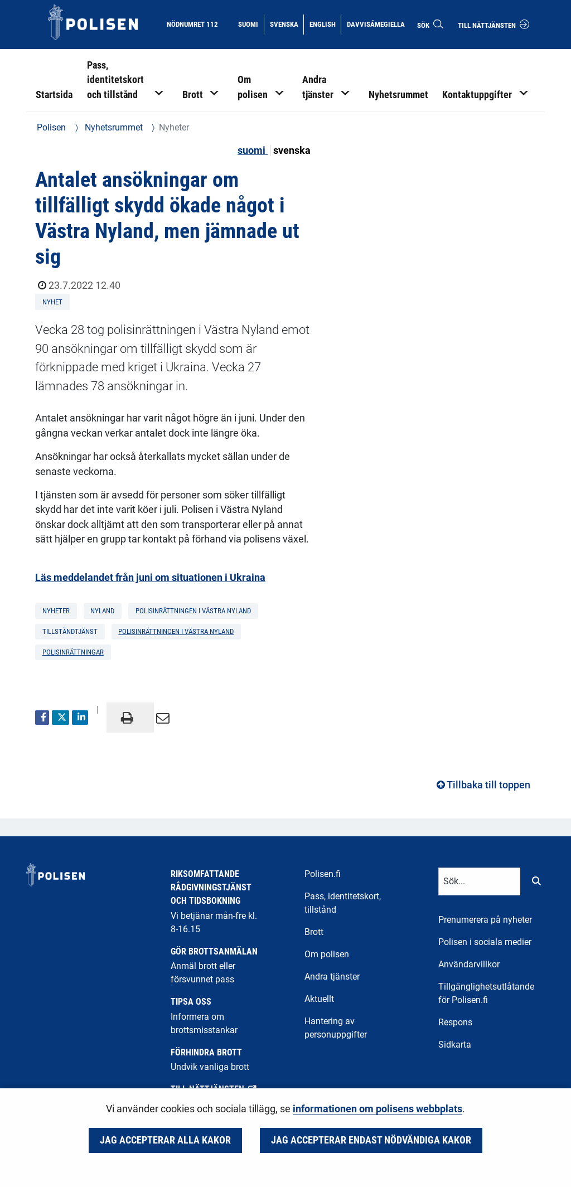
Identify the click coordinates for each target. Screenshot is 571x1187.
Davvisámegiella (375, 23)
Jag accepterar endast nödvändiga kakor (371, 1140)
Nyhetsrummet (113, 127)
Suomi (251, 23)
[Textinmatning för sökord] (479, 881)
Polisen (51, 127)
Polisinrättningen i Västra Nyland (176, 631)
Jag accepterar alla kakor (165, 1140)
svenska (292, 150)
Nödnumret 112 (192, 24)
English (325, 23)
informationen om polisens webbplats (377, 1109)
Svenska (286, 23)
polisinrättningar (73, 652)
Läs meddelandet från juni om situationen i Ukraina (150, 577)
